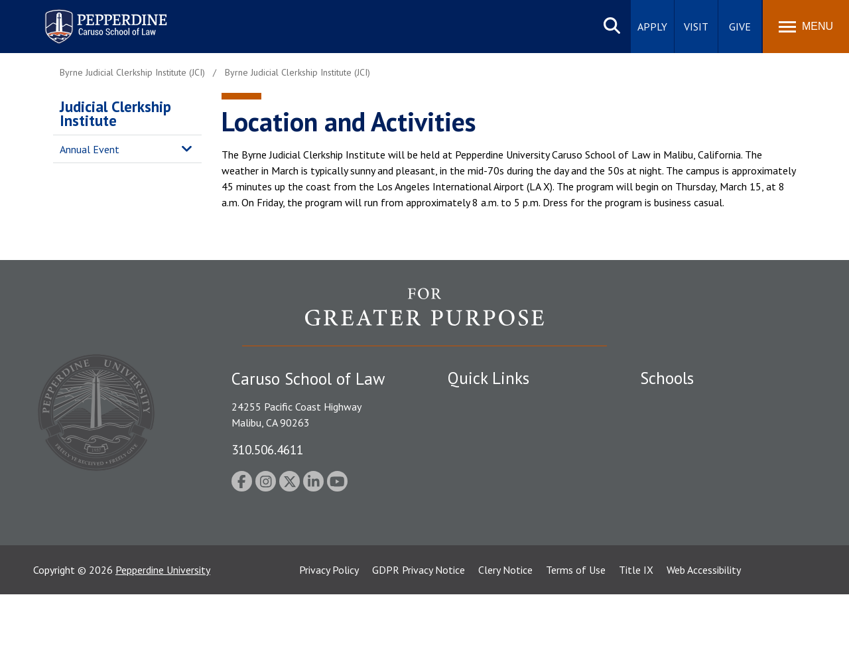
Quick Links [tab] (488, 378)
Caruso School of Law (689, 426)
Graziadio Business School (697, 449)
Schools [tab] (667, 378)
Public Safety (477, 403)
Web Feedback (479, 578)
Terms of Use (576, 631)
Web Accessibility (704, 631)
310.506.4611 (267, 449)
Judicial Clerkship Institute (115, 113)
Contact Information (494, 495)
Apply (652, 26)
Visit (696, 26)
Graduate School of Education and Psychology (716, 479)
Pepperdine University (162, 631)
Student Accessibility (493, 426)
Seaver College (673, 403)
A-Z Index (469, 555)
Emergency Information (500, 449)
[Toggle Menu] (806, 26)
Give (740, 26)
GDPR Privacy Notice (418, 631)
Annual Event (89, 149)
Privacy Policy (329, 631)
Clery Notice (505, 631)
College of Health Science (698, 532)
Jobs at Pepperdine (489, 472)
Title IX (636, 631)
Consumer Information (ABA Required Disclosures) (510, 525)
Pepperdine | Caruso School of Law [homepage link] (103, 18)
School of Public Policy (691, 509)
